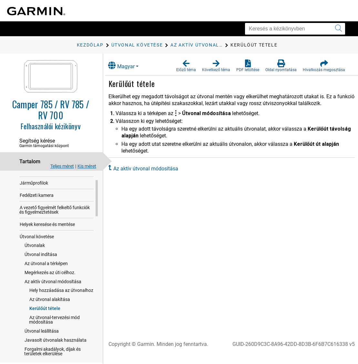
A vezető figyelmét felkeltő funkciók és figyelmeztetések (54, 217)
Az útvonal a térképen (46, 270)
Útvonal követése (37, 244)
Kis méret (86, 166)
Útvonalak (35, 252)
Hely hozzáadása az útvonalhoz (61, 297)
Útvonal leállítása (42, 338)
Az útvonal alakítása (49, 306)
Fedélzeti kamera (37, 202)
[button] (186, 65)
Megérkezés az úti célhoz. (50, 280)
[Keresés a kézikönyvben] (295, 29)
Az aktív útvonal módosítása (53, 289)
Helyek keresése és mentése (47, 231)
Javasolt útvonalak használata (56, 347)
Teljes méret (62, 166)
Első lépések (32, 178)
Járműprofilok (34, 190)
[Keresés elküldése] (338, 29)
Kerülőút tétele (44, 315)
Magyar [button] (128, 65)
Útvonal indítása (41, 261)
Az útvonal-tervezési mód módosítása (54, 327)
